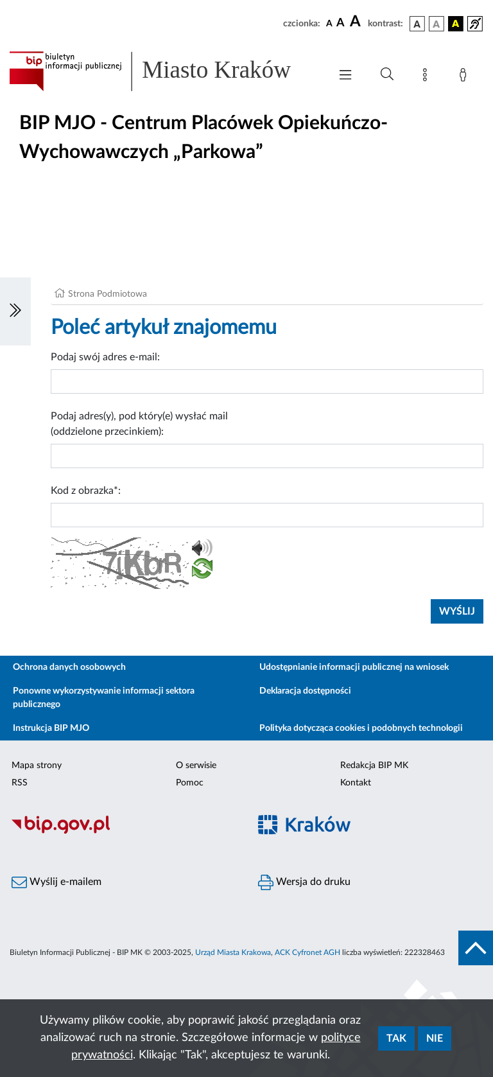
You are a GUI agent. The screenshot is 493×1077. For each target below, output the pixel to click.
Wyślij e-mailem (56, 882)
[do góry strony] (475, 948)
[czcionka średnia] (340, 23)
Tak (396, 1038)
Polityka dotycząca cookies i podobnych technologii (361, 728)
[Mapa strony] (427, 77)
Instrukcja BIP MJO (51, 728)
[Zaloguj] (465, 77)
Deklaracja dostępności (305, 691)
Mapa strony (37, 765)
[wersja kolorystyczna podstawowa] (417, 23)
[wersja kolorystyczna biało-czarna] (436, 23)
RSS (20, 782)
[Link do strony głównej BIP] (163, 71)
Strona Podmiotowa (107, 294)
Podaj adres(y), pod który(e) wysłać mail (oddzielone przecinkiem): (139, 424)
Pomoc (189, 782)
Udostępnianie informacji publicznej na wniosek (354, 667)
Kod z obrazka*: (86, 491)
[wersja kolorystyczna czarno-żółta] (455, 23)
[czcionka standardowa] (329, 23)
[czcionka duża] (357, 21)
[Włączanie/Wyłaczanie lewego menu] (15, 311)
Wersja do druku (304, 882)
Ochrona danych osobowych (69, 667)
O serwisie (196, 765)
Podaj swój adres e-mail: (105, 357)
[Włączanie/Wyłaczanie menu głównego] (345, 76)
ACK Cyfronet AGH (307, 952)
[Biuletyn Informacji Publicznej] (123, 831)
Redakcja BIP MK (374, 765)
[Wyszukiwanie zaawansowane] (387, 74)
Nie (434, 1038)
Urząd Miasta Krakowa (233, 952)
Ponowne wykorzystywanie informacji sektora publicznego (104, 698)
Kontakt (355, 782)
